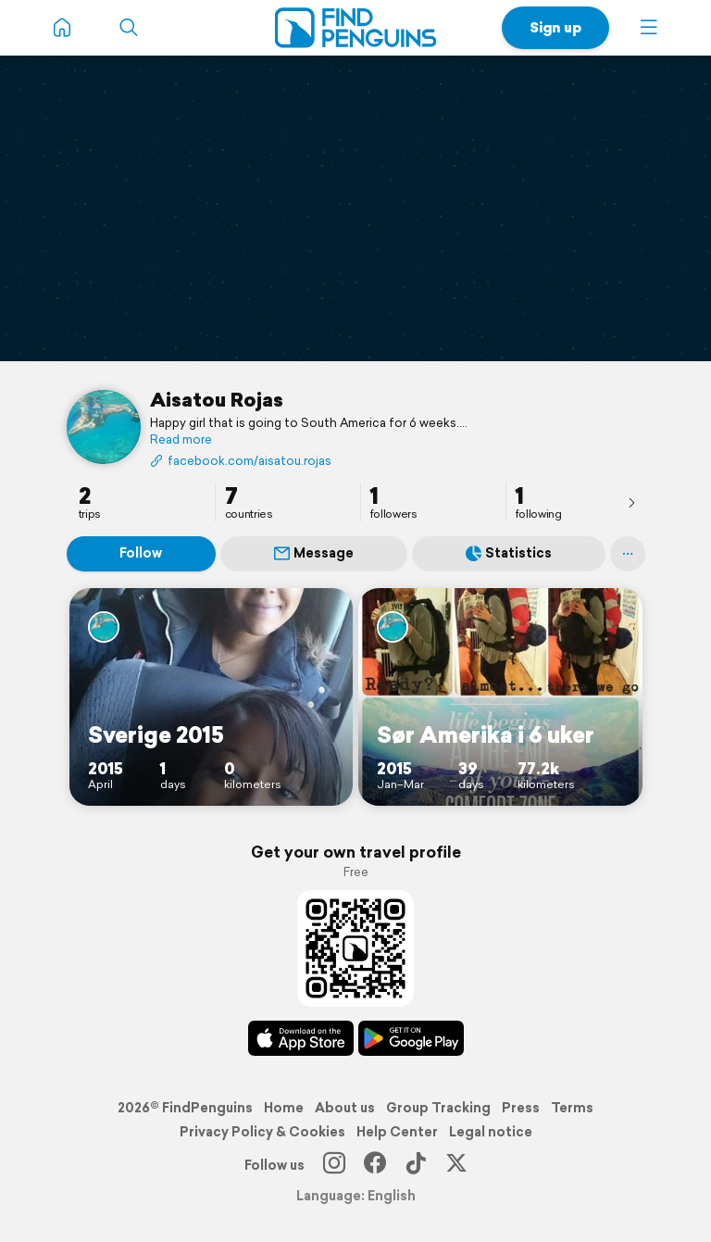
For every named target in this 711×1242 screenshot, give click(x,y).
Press (521, 1107)
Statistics (509, 553)
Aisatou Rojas (216, 399)
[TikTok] (416, 1165)
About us (345, 1107)
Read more (181, 440)
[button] (649, 28)
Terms (572, 1107)
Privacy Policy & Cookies (262, 1132)
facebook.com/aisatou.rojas (240, 461)
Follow (140, 553)
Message (314, 553)
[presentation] (631, 502)
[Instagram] (334, 1165)
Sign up (555, 27)
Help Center (397, 1132)
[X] (456, 1165)
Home (284, 1107)
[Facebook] (375, 1165)
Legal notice (490, 1132)
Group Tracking (438, 1107)
